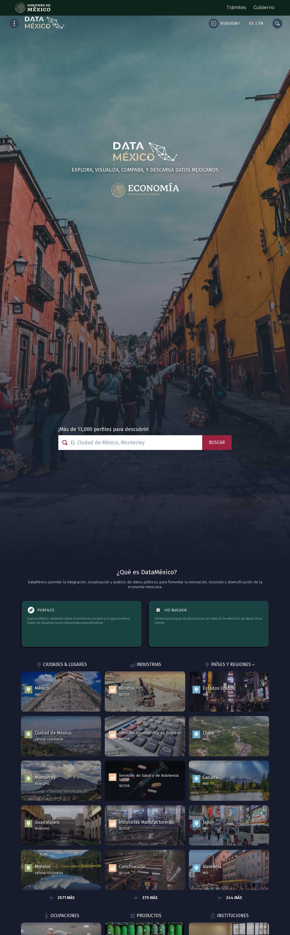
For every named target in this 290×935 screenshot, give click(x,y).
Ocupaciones (61, 916)
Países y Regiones (229, 665)
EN (260, 23)
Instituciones (229, 916)
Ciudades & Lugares (61, 665)
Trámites (236, 7)
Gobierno (264, 7)
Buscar (217, 442)
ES (251, 23)
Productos (145, 916)
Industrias (145, 665)
